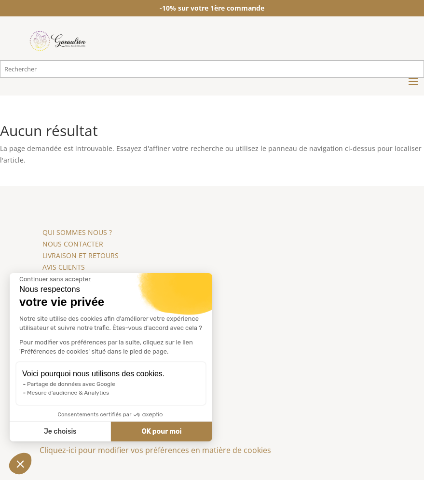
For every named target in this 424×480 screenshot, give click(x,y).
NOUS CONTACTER (72, 243)
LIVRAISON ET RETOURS (80, 255)
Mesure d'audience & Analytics (67, 392)
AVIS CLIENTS (63, 267)
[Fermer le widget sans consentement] (54, 279)
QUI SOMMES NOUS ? (77, 232)
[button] (20, 463)
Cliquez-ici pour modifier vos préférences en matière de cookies (155, 450)
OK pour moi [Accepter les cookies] (160, 431)
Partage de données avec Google (70, 384)
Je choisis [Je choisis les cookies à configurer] (58, 431)
